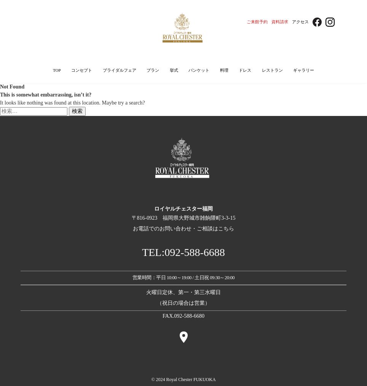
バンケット (198, 70)
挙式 (174, 70)
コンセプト (81, 70)
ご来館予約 (257, 21)
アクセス (300, 21)
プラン (153, 70)
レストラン (272, 70)
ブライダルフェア (119, 70)
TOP (57, 70)
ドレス (245, 70)
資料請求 (279, 21)
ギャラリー (303, 70)
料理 (224, 70)
